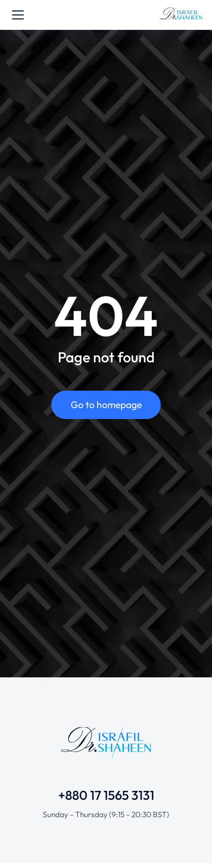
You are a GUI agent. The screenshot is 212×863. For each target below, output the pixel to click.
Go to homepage (106, 405)
